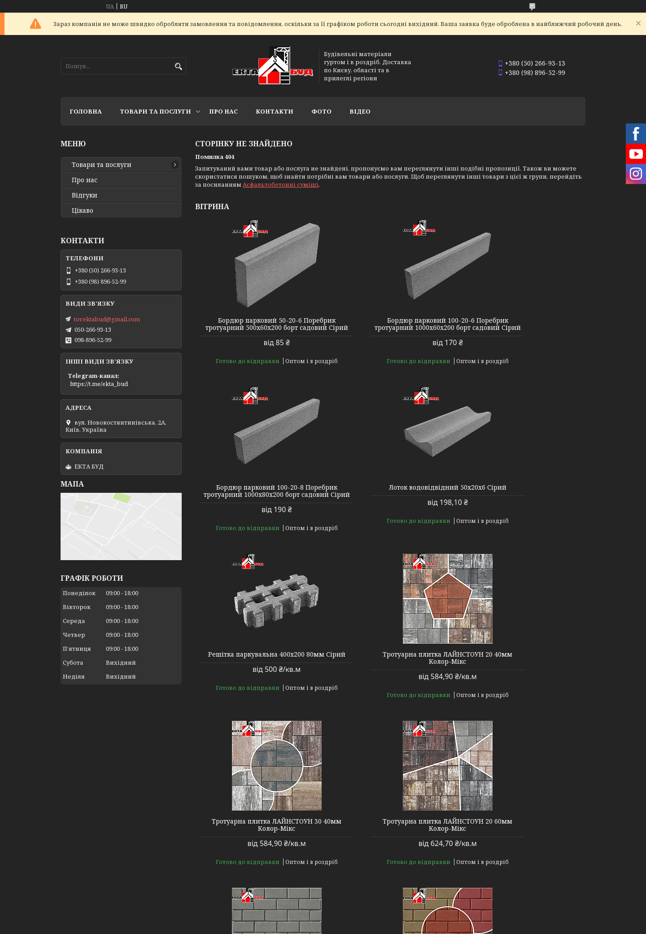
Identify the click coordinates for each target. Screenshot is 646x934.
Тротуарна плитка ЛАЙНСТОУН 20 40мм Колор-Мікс (523, 498)
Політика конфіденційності (381, 925)
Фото (321, 111)
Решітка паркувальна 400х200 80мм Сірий (390, 498)
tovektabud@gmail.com (107, 319)
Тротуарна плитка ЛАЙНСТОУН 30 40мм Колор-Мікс (258, 665)
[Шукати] (178, 67)
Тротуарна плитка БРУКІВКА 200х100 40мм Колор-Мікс (523, 832)
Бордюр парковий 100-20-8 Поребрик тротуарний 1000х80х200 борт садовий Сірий (523, 327)
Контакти (274, 111)
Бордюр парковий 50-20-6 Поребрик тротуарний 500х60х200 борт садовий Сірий (258, 327)
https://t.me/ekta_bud (99, 383)
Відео (360, 111)
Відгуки (84, 195)
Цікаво (82, 210)
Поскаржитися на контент (295, 925)
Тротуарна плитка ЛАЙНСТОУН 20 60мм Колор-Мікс (390, 665)
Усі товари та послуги (544, 892)
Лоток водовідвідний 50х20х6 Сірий (258, 498)
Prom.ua (373, 917)
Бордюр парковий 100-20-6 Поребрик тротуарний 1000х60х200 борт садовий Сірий (390, 327)
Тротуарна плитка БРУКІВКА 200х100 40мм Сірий (523, 665)
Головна (86, 111)
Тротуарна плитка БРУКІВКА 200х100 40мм (257, 832)
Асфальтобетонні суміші (281, 184)
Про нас (223, 111)
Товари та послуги (155, 111)
